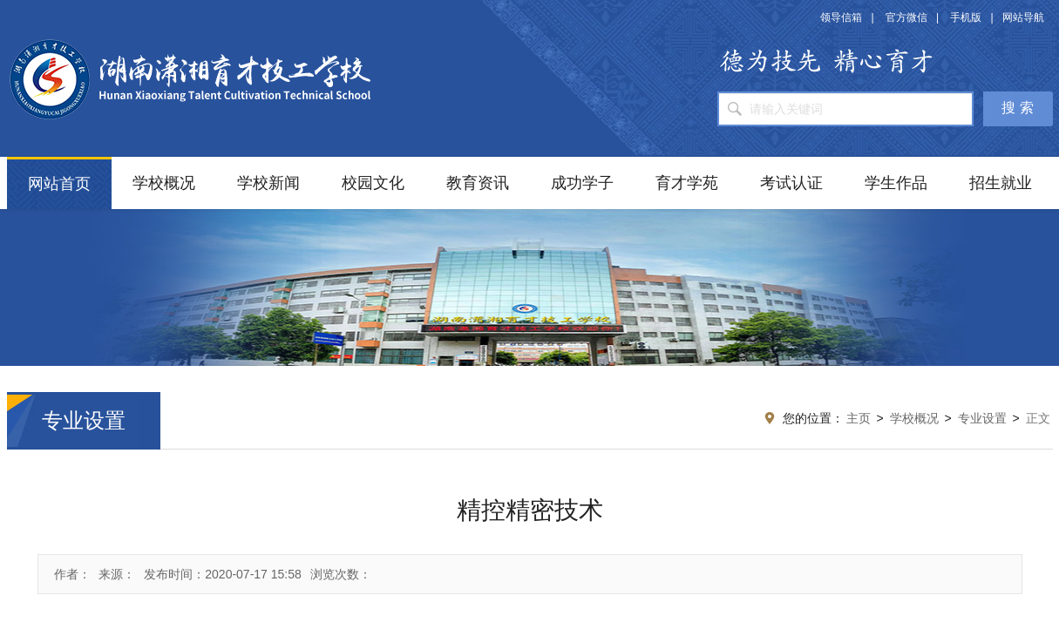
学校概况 (163, 183)
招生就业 (1000, 183)
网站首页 (59, 184)
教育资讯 (477, 183)
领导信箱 (841, 17)
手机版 (965, 17)
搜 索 (1017, 107)
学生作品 (896, 183)
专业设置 (982, 418)
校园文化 (373, 183)
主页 (858, 418)
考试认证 (791, 183)
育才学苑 (686, 183)
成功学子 (582, 183)
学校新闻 (268, 183)
